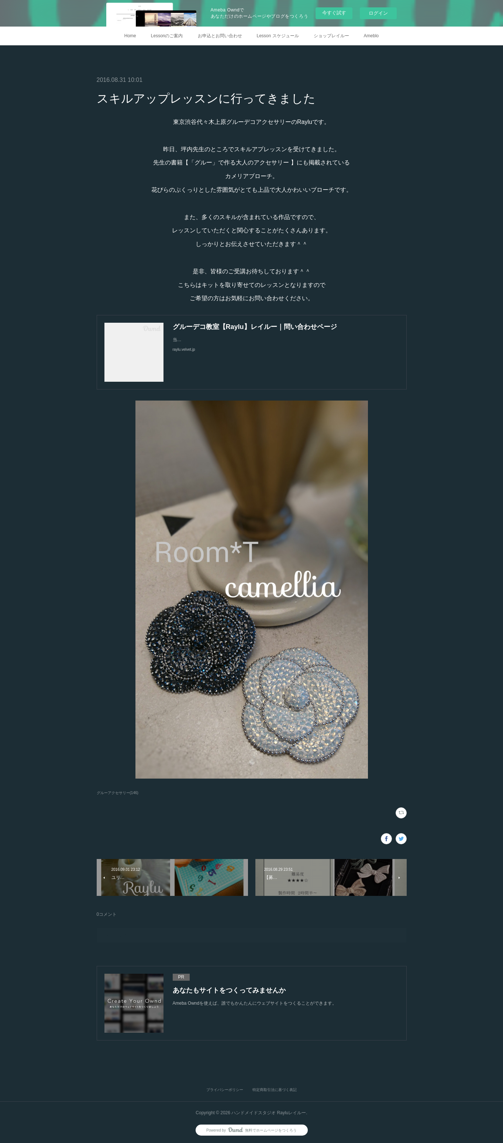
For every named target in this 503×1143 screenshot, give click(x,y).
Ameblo (371, 35)
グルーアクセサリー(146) (117, 793)
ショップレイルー (331, 35)
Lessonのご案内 (167, 35)
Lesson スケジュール (278, 35)
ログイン (378, 13)
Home (130, 35)
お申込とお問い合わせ (220, 35)
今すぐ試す (334, 12)
